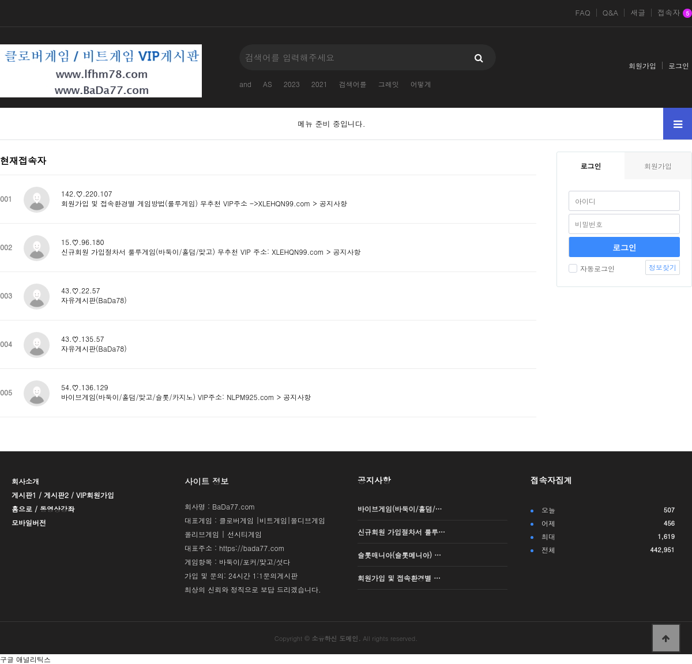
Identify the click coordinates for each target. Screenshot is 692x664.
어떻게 (421, 84)
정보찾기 (662, 267)
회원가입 (642, 65)
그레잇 (388, 84)
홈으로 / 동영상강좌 (43, 509)
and (245, 84)
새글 (637, 13)
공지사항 (374, 480)
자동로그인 (592, 268)
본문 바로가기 (0, 0)
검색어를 (353, 84)
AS (267, 84)
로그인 (678, 65)
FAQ (582, 13)
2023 (292, 84)
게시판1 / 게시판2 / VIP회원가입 (63, 495)
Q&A (611, 13)
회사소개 (25, 481)
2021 (319, 84)
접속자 (674, 13)
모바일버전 (29, 522)
